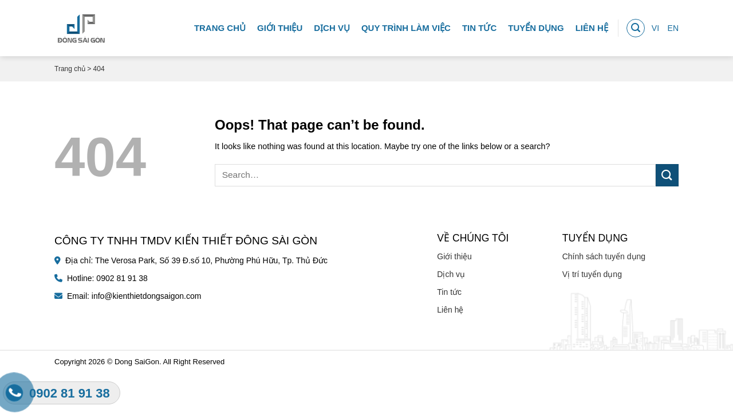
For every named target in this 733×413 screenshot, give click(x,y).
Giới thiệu (279, 25)
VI (655, 25)
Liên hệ (592, 25)
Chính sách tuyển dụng (603, 256)
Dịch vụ (332, 25)
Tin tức (479, 25)
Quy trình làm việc (406, 25)
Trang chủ (220, 25)
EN (673, 25)
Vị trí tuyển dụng (592, 274)
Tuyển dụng (535, 25)
